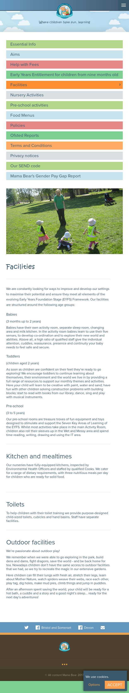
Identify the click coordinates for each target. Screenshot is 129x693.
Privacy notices (24, 155)
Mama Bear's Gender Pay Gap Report (45, 176)
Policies (17, 125)
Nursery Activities (27, 95)
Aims (15, 54)
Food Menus (22, 115)
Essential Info (23, 44)
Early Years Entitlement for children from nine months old (64, 74)
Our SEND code (25, 165)
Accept (114, 685)
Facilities (18, 84)
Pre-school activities (29, 105)
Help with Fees (24, 64)
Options (94, 684)
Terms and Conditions (31, 145)
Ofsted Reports (24, 135)
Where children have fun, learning (64, 22)
